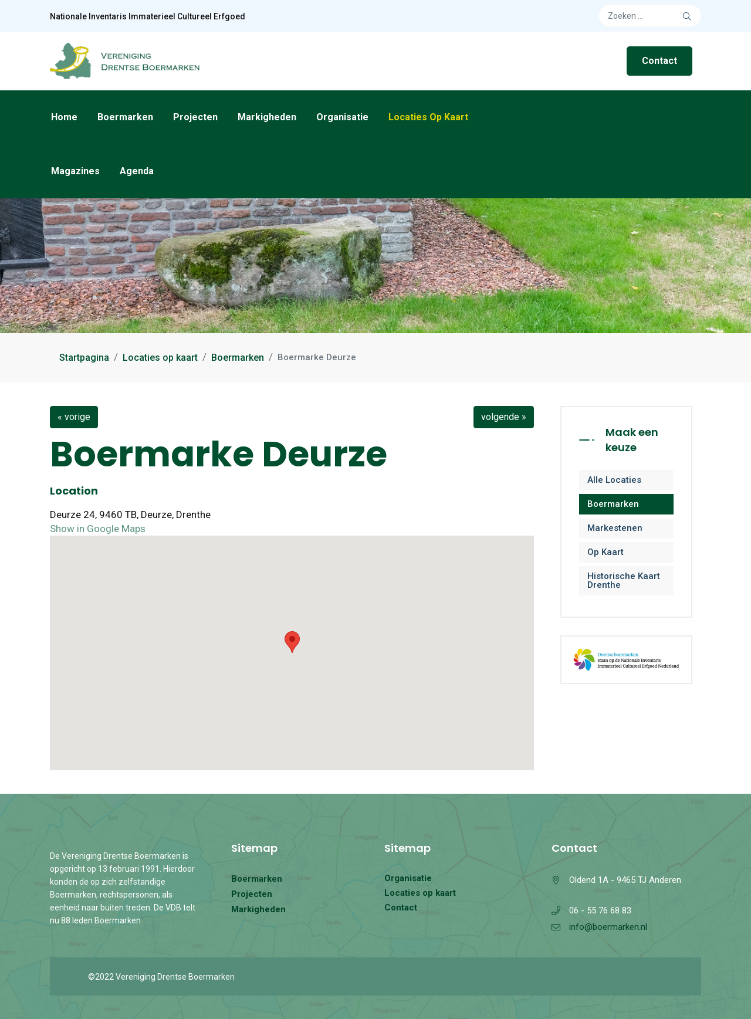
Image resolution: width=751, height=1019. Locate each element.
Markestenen (614, 528)
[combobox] (650, 15)
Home (64, 117)
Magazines (75, 171)
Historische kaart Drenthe (623, 580)
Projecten (195, 117)
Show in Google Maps (98, 528)
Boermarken (125, 117)
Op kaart (605, 552)
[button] (292, 642)
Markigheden (267, 117)
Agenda (137, 171)
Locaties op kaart (428, 117)
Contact (659, 60)
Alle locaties (614, 480)
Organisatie (342, 117)
